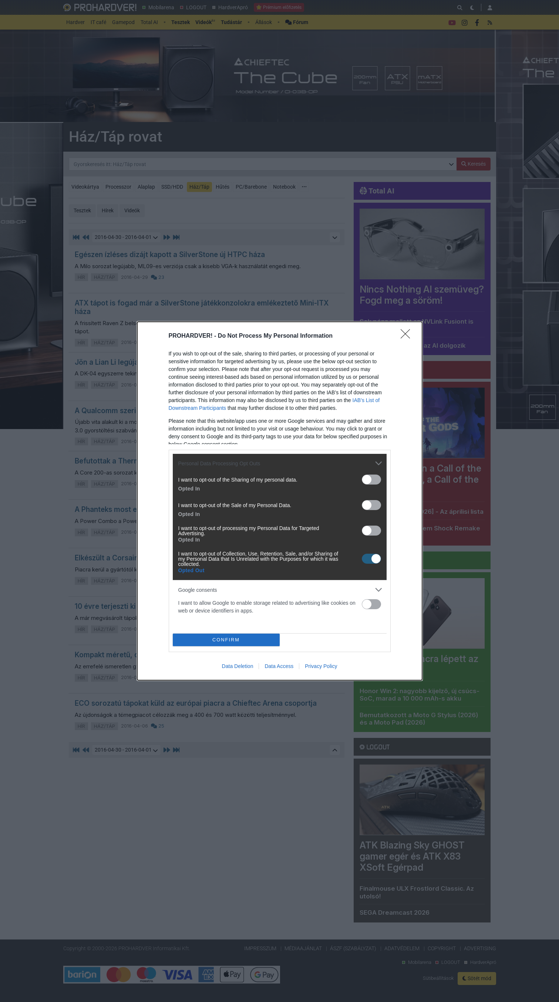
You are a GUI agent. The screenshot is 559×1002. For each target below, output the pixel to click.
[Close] (408, 336)
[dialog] (279, 501)
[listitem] (279, 463)
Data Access (279, 666)
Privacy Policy (321, 666)
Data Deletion (237, 666)
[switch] (371, 480)
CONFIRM (226, 639)
